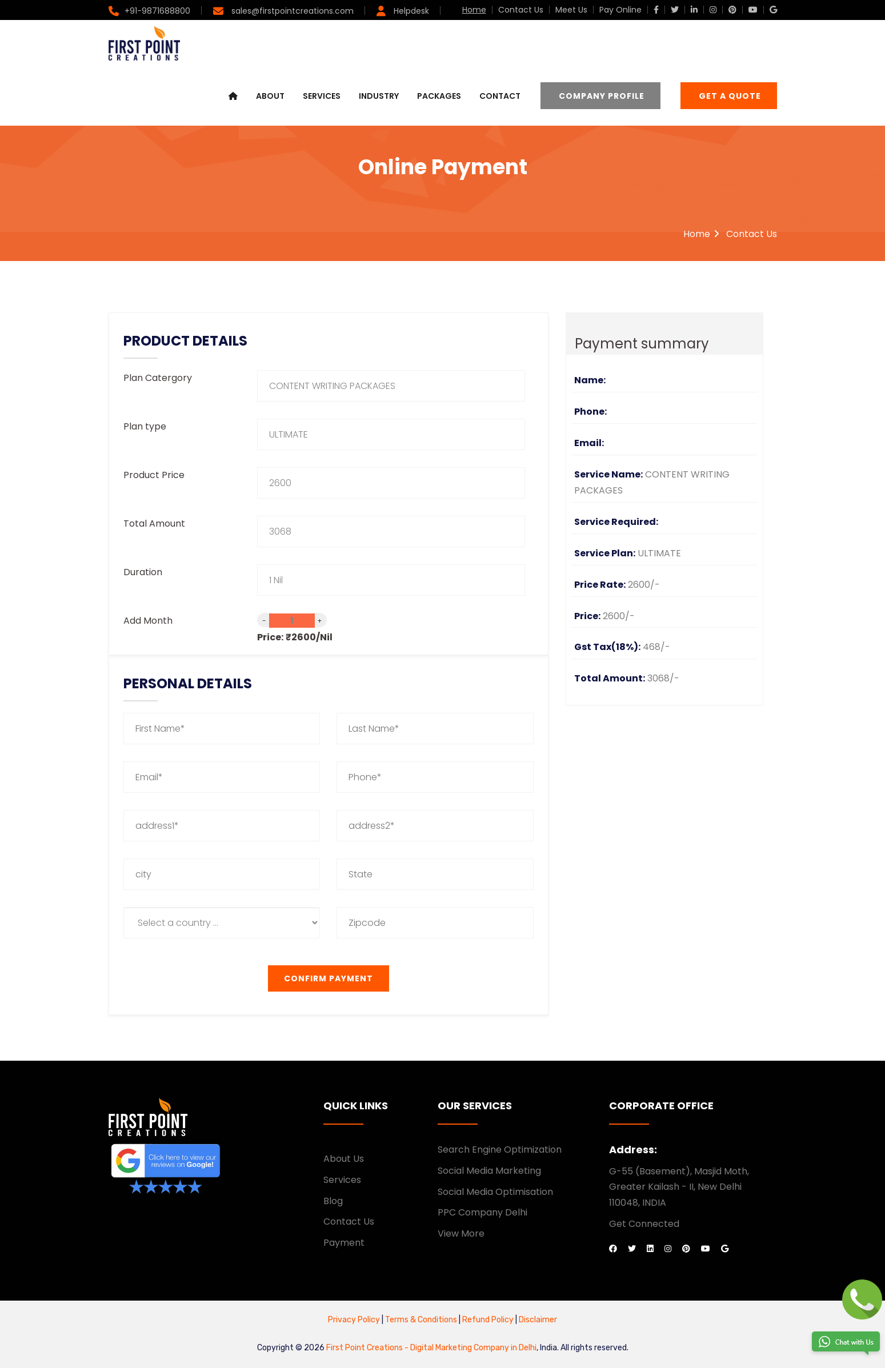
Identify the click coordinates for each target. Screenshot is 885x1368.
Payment (344, 1242)
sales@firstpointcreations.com (291, 11)
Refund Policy (487, 1320)
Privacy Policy (354, 1320)
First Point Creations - (368, 1348)
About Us (343, 1158)
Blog (333, 1200)
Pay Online (620, 9)
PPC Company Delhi (482, 1212)
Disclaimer (538, 1320)
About (270, 96)
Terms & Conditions (422, 1320)
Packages (439, 96)
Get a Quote (730, 96)
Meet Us (571, 9)
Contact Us (520, 9)
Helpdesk (410, 11)
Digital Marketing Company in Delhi (473, 1348)
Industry (379, 96)
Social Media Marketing (489, 1170)
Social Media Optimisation (495, 1191)
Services (322, 96)
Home (474, 9)
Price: (270, 637)
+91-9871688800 (157, 11)
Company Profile (601, 96)
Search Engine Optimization (500, 1149)
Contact (499, 96)
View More (461, 1233)
